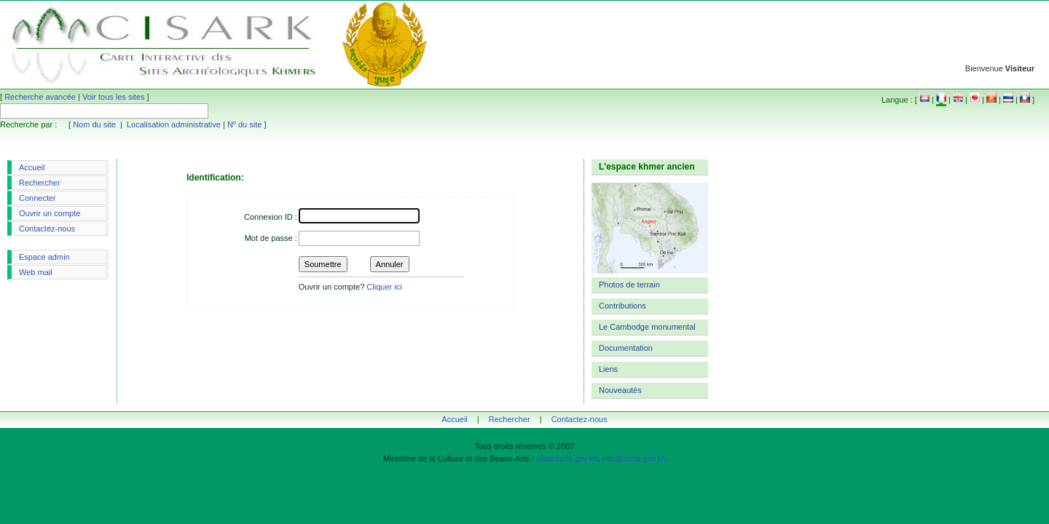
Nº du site (244, 124)
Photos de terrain (629, 284)
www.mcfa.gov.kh (567, 458)
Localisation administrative (174, 124)
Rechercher (39, 182)
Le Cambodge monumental (647, 326)
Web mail (35, 272)
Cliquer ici (383, 286)
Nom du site (94, 124)
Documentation (626, 348)
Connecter (37, 198)
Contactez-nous (47, 228)
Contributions (622, 305)
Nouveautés (620, 390)
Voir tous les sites (113, 96)
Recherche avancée (40, 96)
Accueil (31, 167)
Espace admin (44, 257)
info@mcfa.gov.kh (634, 458)
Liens (608, 369)
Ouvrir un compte (49, 213)
